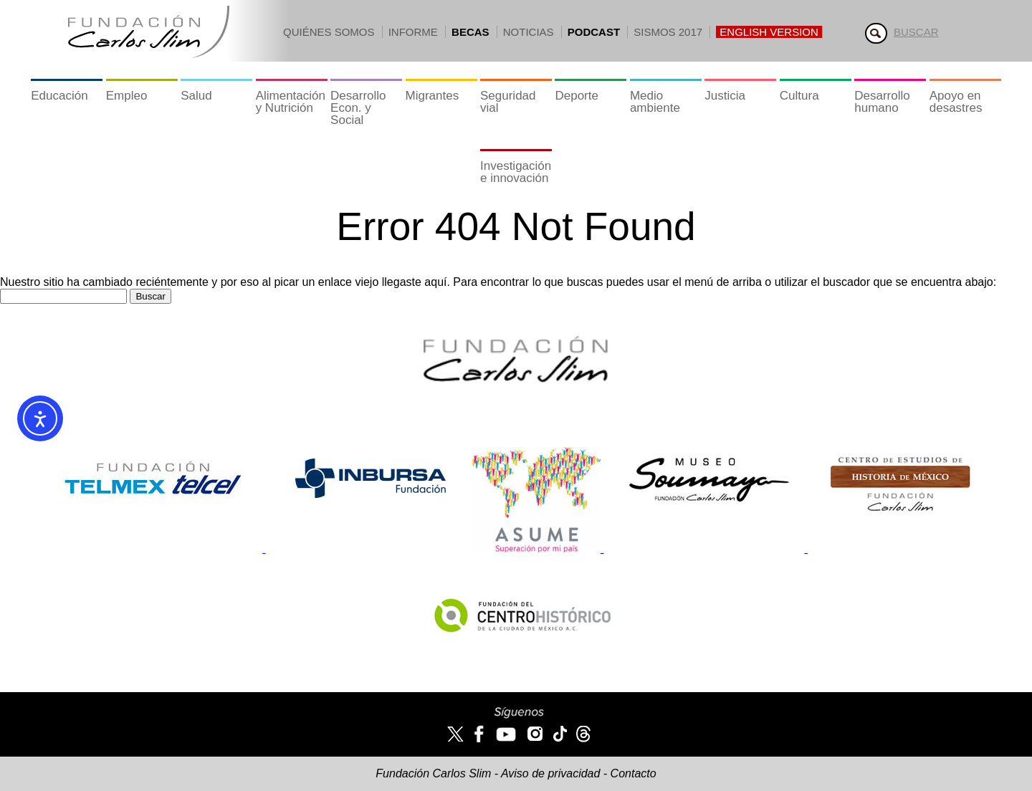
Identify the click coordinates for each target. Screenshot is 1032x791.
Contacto (633, 773)
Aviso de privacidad (550, 773)
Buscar (916, 32)
